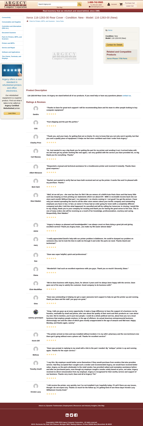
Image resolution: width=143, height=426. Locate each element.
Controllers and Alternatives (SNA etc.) (11, 27)
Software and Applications (11, 52)
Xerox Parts (60, 21)
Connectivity (6, 17)
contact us (126, 96)
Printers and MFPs (8, 43)
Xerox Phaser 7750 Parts (117, 58)
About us (42, 406)
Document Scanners (9, 33)
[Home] (27, 21)
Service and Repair (8, 48)
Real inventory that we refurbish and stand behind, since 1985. (71, 11)
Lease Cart (130, 6)
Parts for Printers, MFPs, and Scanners (12, 38)
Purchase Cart (130, 3)
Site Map (59, 7)
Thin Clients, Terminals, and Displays (11, 57)
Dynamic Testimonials (54, 406)
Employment (67, 406)
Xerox (110, 30)
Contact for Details (115, 45)
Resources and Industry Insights (85, 406)
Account (114, 4)
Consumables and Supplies (11, 22)
